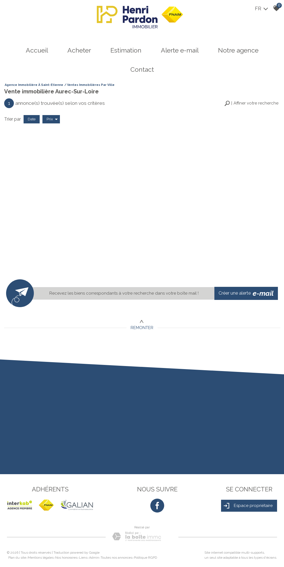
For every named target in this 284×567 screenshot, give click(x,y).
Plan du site (17, 557)
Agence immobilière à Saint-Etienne (34, 85)
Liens (83, 557)
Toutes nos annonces (116, 557)
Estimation (125, 50)
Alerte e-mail (180, 50)
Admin (94, 557)
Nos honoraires (66, 557)
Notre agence (238, 50)
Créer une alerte (246, 293)
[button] (251, 103)
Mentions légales (41, 557)
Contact (142, 69)
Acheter (79, 50)
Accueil (37, 50)
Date (32, 119)
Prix (52, 119)
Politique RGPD (145, 557)
